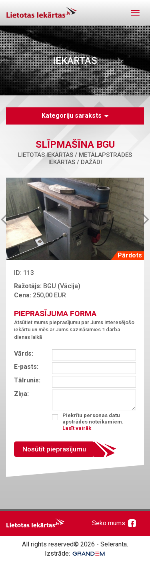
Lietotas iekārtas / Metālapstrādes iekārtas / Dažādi (75, 158)
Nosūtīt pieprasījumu (54, 449)
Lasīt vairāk (76, 428)
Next (140, 219)
